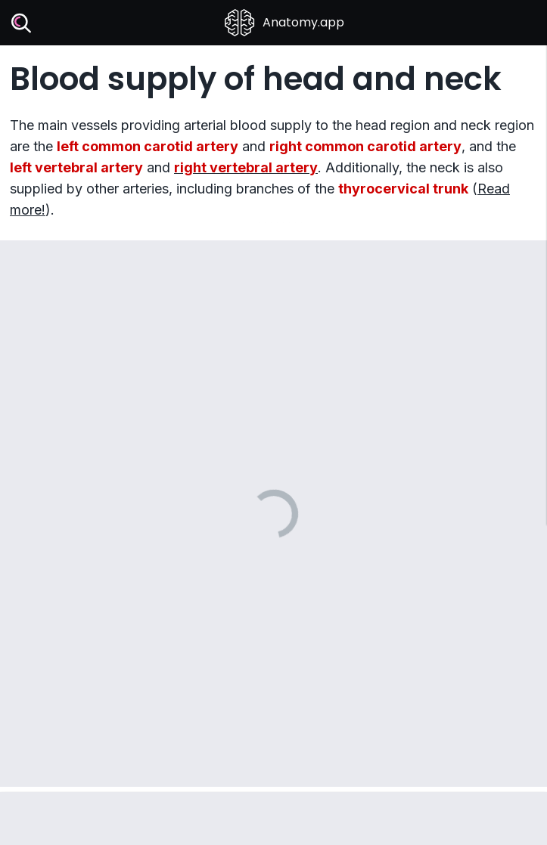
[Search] (21, 23)
